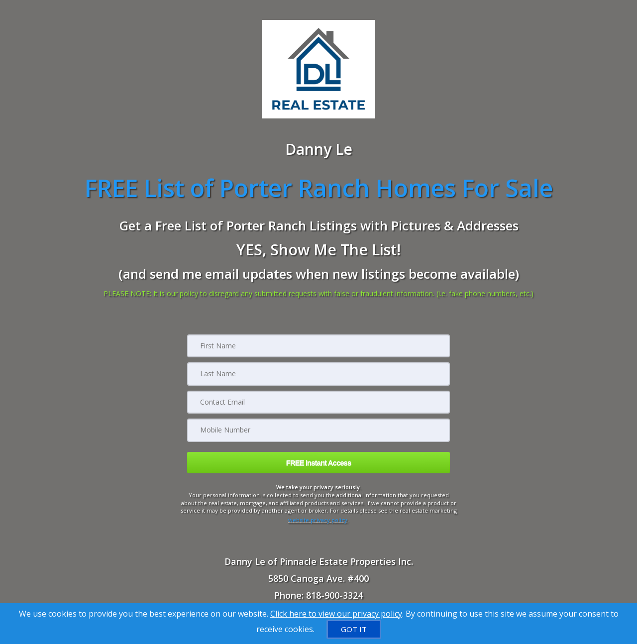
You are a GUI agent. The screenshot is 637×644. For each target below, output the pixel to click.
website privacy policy (317, 517)
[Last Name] (318, 373)
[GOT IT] (353, 629)
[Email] (318, 401)
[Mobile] (318, 429)
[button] (318, 461)
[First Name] (318, 345)
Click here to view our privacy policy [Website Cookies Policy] (336, 613)
